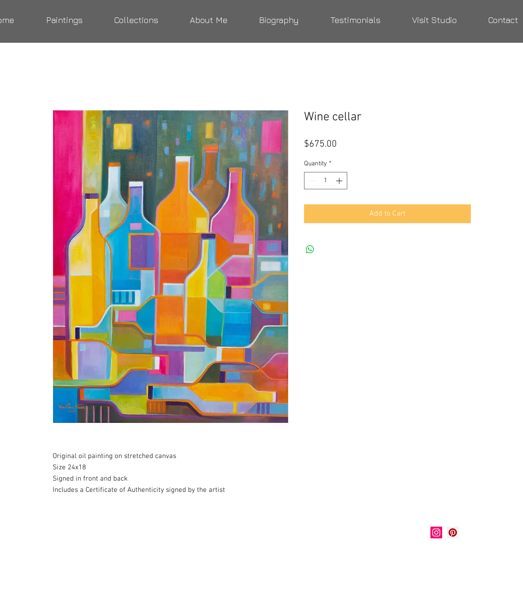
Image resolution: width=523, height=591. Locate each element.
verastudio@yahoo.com (103, 556)
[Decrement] (311, 180)
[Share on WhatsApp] (310, 249)
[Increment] (340, 180)
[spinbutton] (325, 180)
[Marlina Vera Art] (453, 532)
